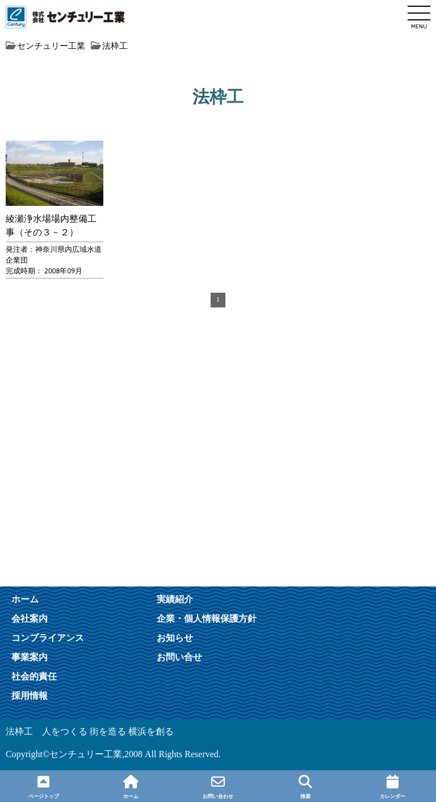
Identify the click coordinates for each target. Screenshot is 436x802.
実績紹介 (175, 599)
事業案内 (29, 657)
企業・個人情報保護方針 (207, 618)
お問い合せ (179, 657)
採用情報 (29, 695)
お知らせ (175, 637)
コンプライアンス (47, 637)
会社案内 (29, 618)
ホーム (25, 599)
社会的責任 (34, 676)
